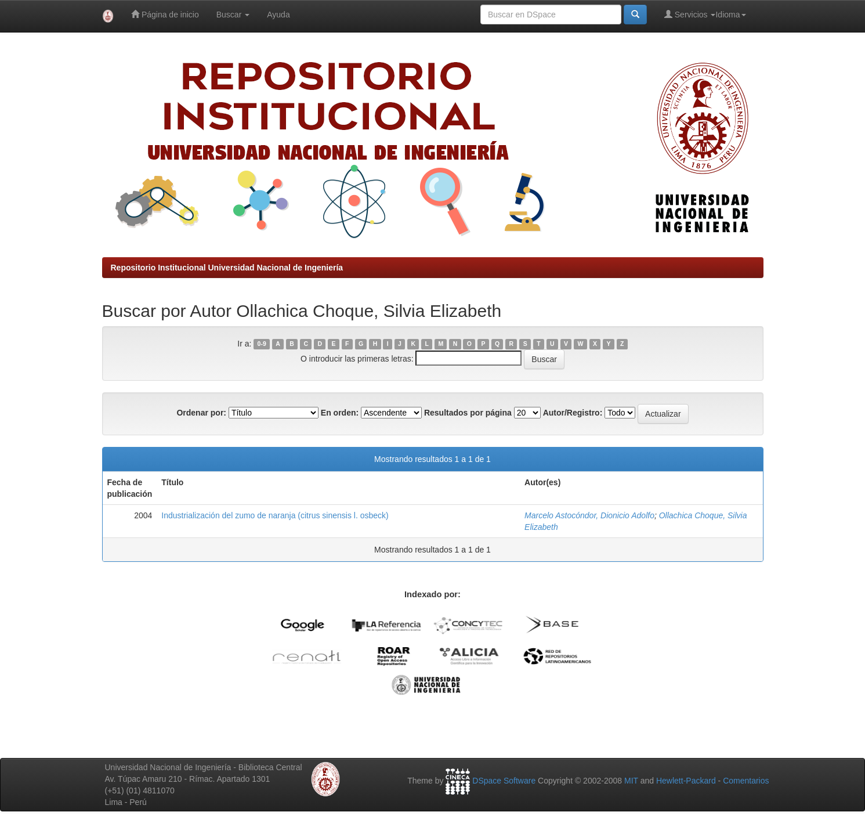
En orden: (340, 412)
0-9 (262, 344)
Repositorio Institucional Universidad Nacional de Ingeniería (227, 267)
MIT (631, 780)
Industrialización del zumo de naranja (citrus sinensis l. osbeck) (274, 515)
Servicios (690, 14)
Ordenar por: (201, 412)
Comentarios (746, 780)
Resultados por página (468, 412)
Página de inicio (165, 14)
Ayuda (278, 14)
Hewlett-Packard (686, 780)
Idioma (730, 14)
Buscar (232, 14)
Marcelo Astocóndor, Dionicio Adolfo (589, 515)
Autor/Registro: (573, 412)
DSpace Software (503, 780)
